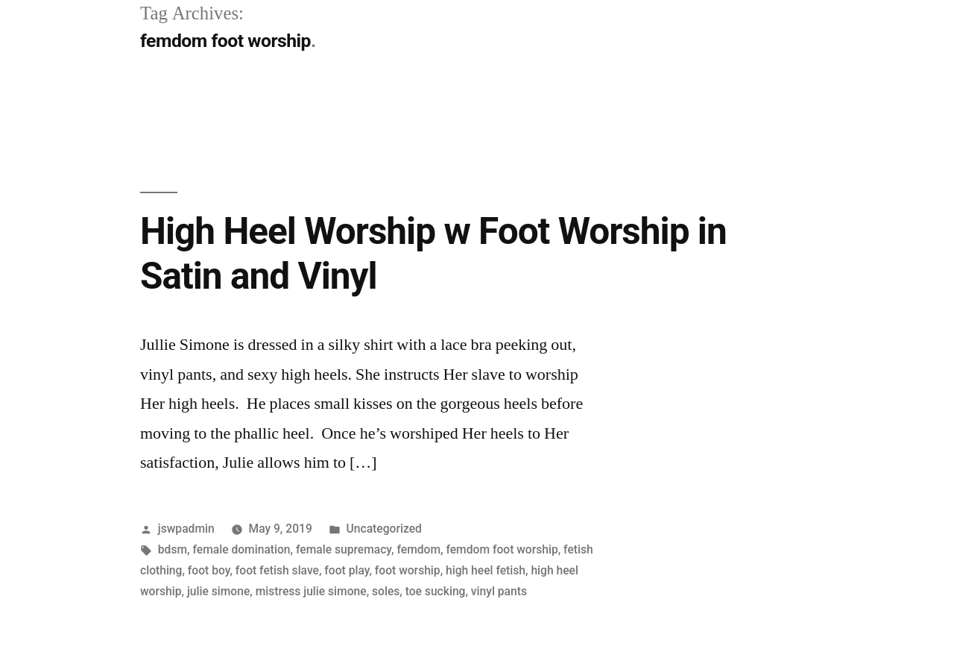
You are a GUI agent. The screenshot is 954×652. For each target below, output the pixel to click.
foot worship (407, 570)
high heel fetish (485, 570)
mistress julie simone (311, 591)
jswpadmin (186, 528)
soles (385, 591)
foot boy (209, 570)
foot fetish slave (277, 570)
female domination (241, 549)
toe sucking (435, 591)
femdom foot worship (501, 549)
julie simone (218, 591)
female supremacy (343, 549)
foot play (346, 570)
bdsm (172, 549)
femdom (418, 549)
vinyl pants (499, 591)
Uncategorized (384, 528)
